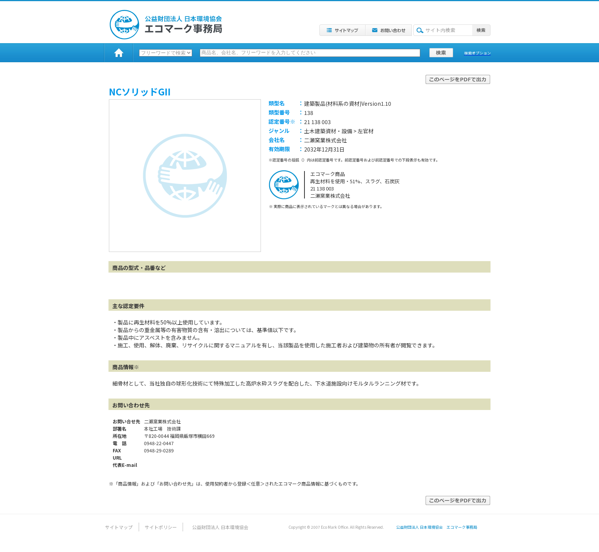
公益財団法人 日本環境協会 (220, 527)
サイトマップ (119, 527)
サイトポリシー (161, 527)
